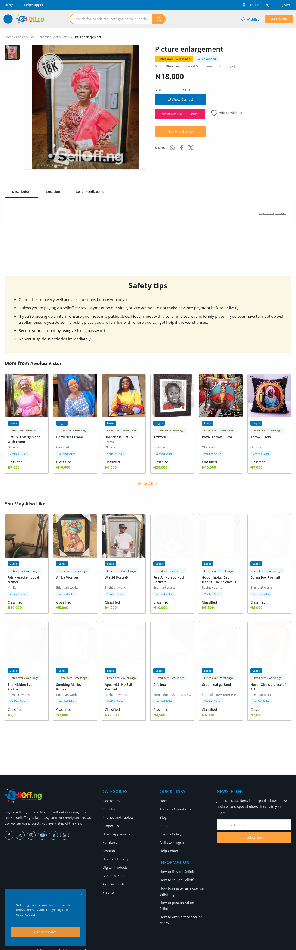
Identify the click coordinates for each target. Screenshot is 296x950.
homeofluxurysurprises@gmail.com (178, 692)
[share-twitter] (191, 148)
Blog (163, 814)
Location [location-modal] (251, 5)
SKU (158, 90)
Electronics (110, 798)
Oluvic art (173, 66)
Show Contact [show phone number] (180, 99)
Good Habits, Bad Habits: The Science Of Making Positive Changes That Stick (219, 583)
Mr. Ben (13, 586)
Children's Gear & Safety (53, 37)
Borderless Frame (70, 436)
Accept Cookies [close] (45, 932)
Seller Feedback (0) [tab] (90, 191)
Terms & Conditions (175, 806)
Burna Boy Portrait (265, 576)
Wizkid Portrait (117, 576)
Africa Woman (67, 576)
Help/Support (34, 5)
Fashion (108, 848)
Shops (164, 823)
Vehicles (108, 806)
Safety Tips (11, 5)
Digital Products (114, 864)
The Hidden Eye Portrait (20, 684)
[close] (81, 893)
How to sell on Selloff (176, 877)
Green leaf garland (216, 682)
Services (108, 889)
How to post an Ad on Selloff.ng (184, 899)
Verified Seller (18, 453)
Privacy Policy (170, 831)
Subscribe (254, 835)
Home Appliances (116, 831)
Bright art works (67, 586)
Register (284, 5)
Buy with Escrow (181, 131)
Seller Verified (206, 59)
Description (21, 191)
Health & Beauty (114, 856)
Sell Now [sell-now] (279, 19)
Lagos (13, 423)
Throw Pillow (260, 436)
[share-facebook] (181, 148)
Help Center (169, 848)
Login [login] (268, 5)
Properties (110, 823)
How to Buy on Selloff (176, 868)
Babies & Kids (25, 37)
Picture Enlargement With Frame (24, 438)
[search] (159, 19)
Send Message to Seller (180, 114)
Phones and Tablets (117, 814)
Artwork (159, 436)
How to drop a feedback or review (180, 911)
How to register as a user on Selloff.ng (181, 888)
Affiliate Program (172, 839)
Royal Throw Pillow (217, 436)
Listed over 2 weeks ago (174, 59)
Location (53, 191)
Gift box (159, 682)
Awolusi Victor (46, 363)
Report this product (272, 213)
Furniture (109, 839)
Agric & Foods (112, 881)
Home (9, 37)
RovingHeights (212, 586)
